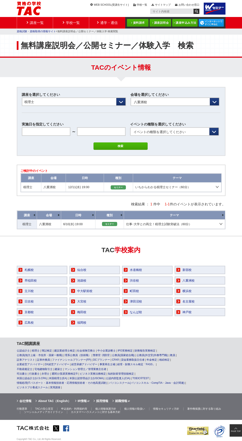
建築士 (58, 369)
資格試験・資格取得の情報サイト (36, 31)
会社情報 (25, 401)
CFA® (115, 359)
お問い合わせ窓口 (189, 4)
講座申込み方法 (186, 22)
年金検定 (152, 359)
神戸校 (187, 312)
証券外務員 (43, 359)
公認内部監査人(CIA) (118, 378)
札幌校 (29, 270)
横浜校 (187, 291)
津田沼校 (136, 301)
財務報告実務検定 (145, 350)
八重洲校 (188, 280)
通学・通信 (109, 23)
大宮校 (81, 301)
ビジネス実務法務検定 (93, 373)
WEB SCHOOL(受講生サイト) (111, 4)
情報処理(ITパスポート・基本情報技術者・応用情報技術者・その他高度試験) (62, 382)
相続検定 (164, 359)
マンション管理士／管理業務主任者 (85, 369)
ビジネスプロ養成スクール (32, 387)
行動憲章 (22, 408)
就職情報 (121, 401)
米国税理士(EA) (58, 378)
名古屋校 (188, 301)
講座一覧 (37, 23)
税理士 (36, 350)
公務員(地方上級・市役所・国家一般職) (40, 355)
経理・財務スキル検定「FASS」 (136, 364)
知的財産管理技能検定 (121, 373)
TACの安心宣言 (44, 408)
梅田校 (81, 312)
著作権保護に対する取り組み (204, 408)
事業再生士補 (107, 364)
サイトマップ (163, 4)
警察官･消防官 (101, 355)
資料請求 (139, 22)
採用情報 (102, 401)
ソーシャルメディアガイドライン (43, 412)
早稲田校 (31, 280)
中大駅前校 (84, 291)
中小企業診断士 (106, 350)
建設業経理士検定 (64, 350)
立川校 (29, 291)
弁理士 (45, 373)
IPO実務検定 (125, 350)
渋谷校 (134, 280)
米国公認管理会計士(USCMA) (86, 378)
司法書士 (22, 373)
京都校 (29, 312)
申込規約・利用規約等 (74, 408)
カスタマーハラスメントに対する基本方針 (95, 412)
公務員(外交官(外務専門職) (152, 355)
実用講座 (55, 387)
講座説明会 (161, 22)
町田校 (134, 291)
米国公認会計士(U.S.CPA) (32, 378)
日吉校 (29, 301)
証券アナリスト (26, 359)
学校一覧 (142, 4)
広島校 (29, 322)
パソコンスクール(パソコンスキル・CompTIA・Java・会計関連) (147, 382)
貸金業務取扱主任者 (133, 359)
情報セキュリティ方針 (166, 408)
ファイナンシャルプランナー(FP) (71, 359)
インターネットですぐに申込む (213, 22)
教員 (172, 355)
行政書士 (34, 373)
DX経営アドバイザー (57, 364)
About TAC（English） (54, 401)
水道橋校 (136, 270)
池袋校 (81, 280)
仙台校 (81, 270)
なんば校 (136, 312)
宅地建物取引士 (43, 369)
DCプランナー (101, 359)
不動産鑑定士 (24, 369)
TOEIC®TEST (140, 378)
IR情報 (82, 401)
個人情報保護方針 (105, 408)
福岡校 (81, 322)
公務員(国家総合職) (123, 355)
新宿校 (187, 270)
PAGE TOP (236, 431)
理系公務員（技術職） (78, 355)
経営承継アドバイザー (84, 364)
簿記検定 (47, 350)
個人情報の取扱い (134, 408)
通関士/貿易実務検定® (65, 373)
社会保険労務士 (86, 350)
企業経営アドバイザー (30, 364)
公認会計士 (23, 350)
